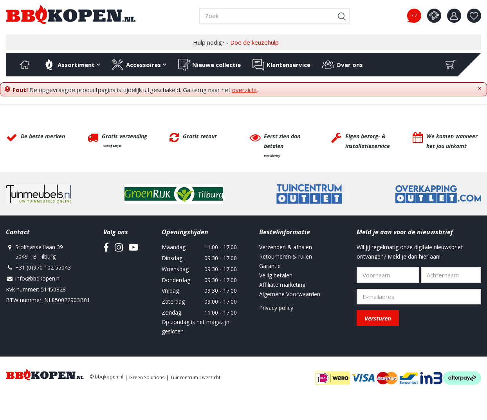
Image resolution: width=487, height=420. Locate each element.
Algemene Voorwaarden (289, 294)
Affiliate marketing (282, 284)
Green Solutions (146, 377)
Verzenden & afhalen (285, 247)
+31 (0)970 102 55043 (43, 267)
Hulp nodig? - (236, 42)
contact (434, 16)
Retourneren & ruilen (285, 256)
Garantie (270, 266)
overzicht (244, 90)
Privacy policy (276, 307)
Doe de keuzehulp (254, 42)
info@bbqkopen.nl (38, 278)
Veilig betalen (275, 275)
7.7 (414, 15)
